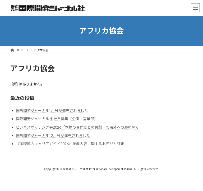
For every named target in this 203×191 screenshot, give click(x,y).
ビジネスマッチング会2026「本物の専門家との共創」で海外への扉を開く (77, 127)
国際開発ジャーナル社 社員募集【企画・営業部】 (57, 118)
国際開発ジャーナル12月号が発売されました (53, 135)
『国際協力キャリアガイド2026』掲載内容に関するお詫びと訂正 (70, 143)
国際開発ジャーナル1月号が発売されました (52, 110)
